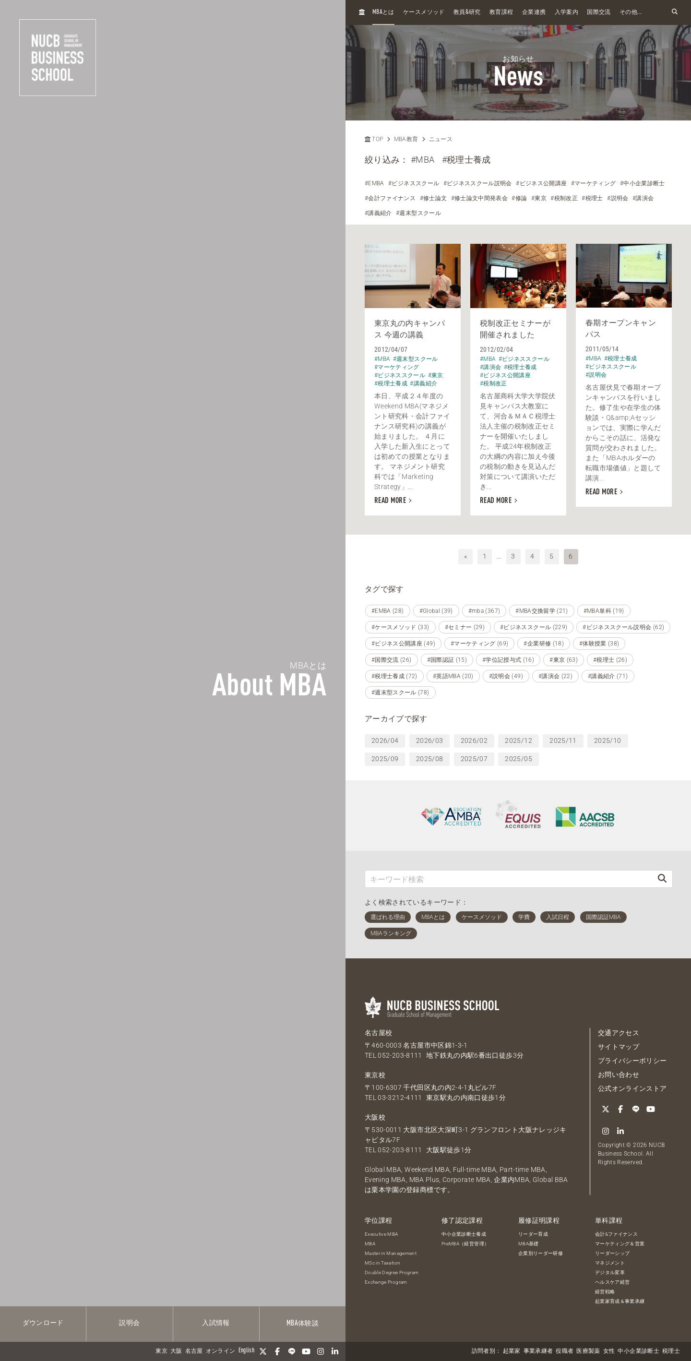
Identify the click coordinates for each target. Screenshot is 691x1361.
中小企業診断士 (638, 1351)
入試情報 (215, 1323)
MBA (370, 1243)
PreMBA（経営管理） (465, 1243)
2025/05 (518, 759)
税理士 (671, 1351)
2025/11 (562, 740)
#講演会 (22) (555, 676)
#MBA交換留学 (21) (541, 611)
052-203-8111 (400, 1055)
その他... (631, 12)
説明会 (129, 1323)
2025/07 (474, 759)
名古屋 (194, 1351)
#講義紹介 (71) (608, 676)
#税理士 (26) (610, 660)
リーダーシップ (612, 1253)
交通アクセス (618, 1033)
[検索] (662, 879)
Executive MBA (381, 1234)
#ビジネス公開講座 (541, 183)
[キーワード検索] (508, 879)
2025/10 (607, 740)
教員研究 (467, 12)
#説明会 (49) (506, 676)
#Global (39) (436, 611)
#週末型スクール (418, 213)
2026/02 (474, 740)
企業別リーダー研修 (540, 1253)
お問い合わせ (618, 1074)
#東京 (539, 198)
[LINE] (292, 1351)
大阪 (176, 1351)
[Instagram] (320, 1351)
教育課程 (501, 12)
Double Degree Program (391, 1272)
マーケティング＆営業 (620, 1243)
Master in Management (391, 1253)
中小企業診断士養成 (463, 1234)
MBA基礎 (528, 1243)
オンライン (221, 1351)
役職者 (564, 1351)
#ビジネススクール (413, 183)
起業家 (512, 1351)
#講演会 (643, 198)
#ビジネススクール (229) (533, 627)
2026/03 (429, 740)
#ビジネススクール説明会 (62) (623, 627)
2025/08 (429, 759)
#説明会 (617, 198)
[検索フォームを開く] (674, 12)
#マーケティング (593, 183)
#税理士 (592, 198)
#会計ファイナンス (390, 198)
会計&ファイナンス (616, 1234)
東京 (161, 1351)
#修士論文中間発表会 (479, 198)
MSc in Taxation (382, 1262)
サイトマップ (618, 1047)
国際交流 (598, 12)
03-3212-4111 (400, 1097)
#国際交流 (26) (391, 660)
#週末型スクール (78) (400, 692)
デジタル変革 (610, 1272)
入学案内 (566, 12)
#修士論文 (433, 198)
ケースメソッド (423, 12)
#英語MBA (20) (453, 676)
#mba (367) (484, 611)
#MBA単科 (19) (604, 611)
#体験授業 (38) (599, 643)
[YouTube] (306, 1351)
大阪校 (375, 1117)
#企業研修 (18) (544, 643)
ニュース (441, 139)
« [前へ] (465, 556)
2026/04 (384, 740)
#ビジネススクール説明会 (477, 183)
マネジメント (610, 1262)
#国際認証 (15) (447, 660)
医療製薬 (588, 1351)
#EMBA (374, 183)
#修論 (519, 198)
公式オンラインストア (632, 1088)
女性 (609, 1351)
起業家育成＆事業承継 (620, 1301)
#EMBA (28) (387, 611)
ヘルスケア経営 (612, 1282)
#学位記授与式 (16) (508, 660)
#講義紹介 (378, 213)
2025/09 (384, 759)
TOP (374, 139)
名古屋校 (378, 1033)
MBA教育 (406, 139)
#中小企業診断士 (642, 183)
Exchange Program (386, 1282)
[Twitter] (263, 1351)
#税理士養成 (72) (394, 676)
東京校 (375, 1075)
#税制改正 (564, 198)
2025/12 (518, 740)
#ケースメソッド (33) (400, 627)
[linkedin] (335, 1351)
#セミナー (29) (465, 627)
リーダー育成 (533, 1234)
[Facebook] (277, 1351)
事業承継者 (538, 1351)
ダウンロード (43, 1323)
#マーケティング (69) (480, 643)
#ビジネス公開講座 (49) (403, 643)
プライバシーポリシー (632, 1060)
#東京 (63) (563, 660)
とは (383, 12)
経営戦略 (605, 1291)
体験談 (302, 1323)
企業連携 (534, 12)
